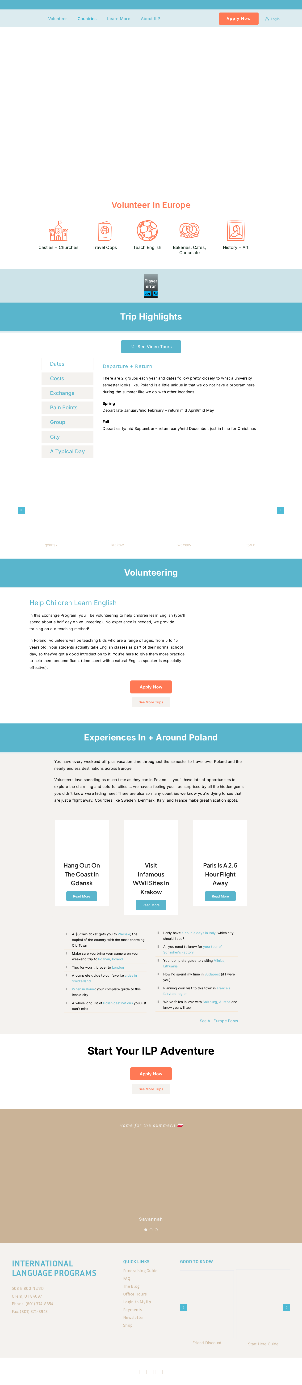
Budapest (212, 974)
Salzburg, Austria (216, 1002)
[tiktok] (154, 1372)
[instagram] (147, 1372)
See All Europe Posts (219, 1020)
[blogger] (161, 1372)
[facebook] (140, 1372)
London (118, 967)
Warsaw (124, 934)
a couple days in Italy (198, 933)
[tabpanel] (180, 397)
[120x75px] (32, 15)
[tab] (67, 364)
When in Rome (83, 989)
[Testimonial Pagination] (145, 1229)
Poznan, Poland (110, 959)
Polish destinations (118, 1003)
